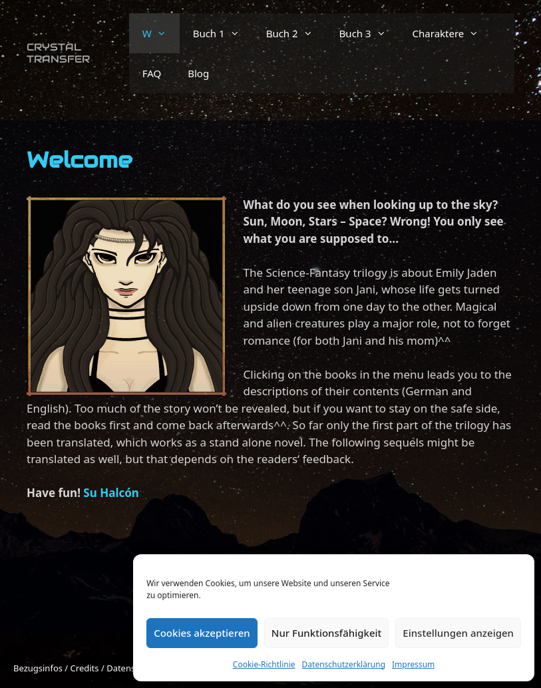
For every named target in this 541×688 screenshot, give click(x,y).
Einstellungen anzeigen (458, 632)
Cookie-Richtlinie (264, 664)
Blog (198, 73)
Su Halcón (111, 492)
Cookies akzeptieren (202, 632)
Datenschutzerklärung (343, 664)
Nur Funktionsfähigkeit (326, 632)
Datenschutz (131, 668)
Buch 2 (296, 33)
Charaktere (452, 33)
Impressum (413, 664)
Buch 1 (223, 33)
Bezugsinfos (38, 668)
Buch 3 (369, 33)
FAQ (152, 73)
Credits (85, 668)
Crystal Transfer (58, 53)
